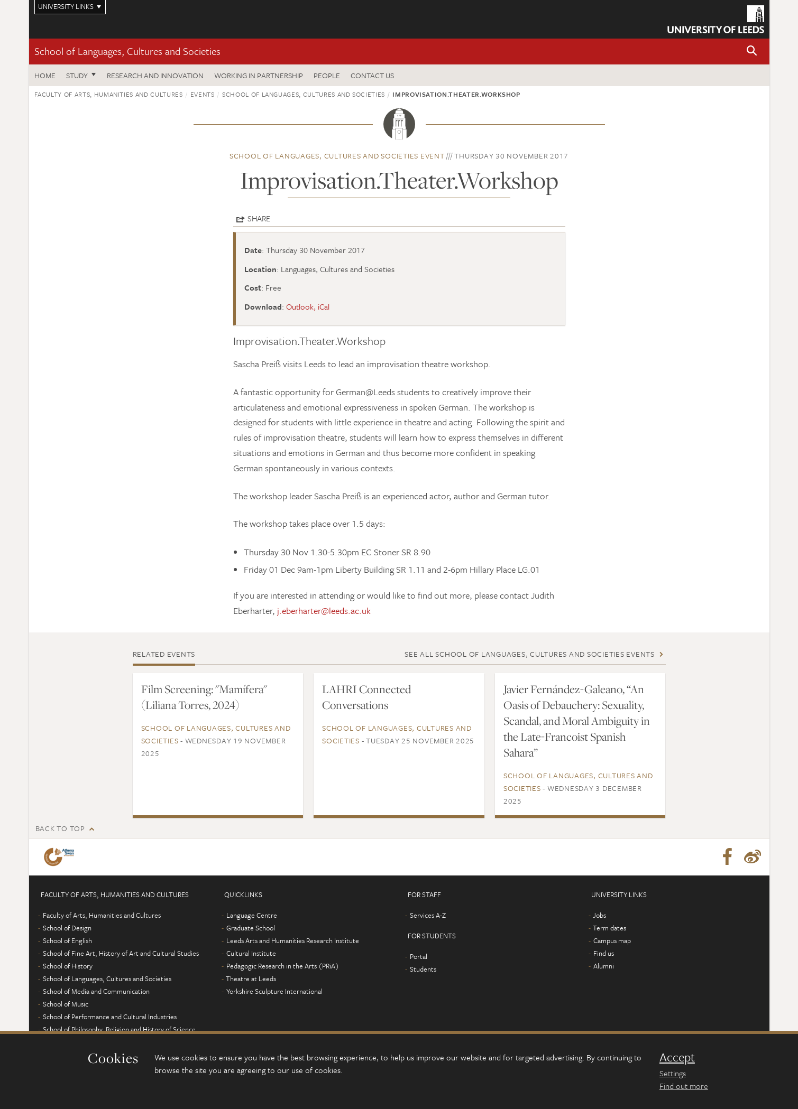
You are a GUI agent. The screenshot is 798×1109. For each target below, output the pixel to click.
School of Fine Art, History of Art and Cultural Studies (121, 953)
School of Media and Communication (96, 991)
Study (77, 75)
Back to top (60, 828)
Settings (672, 1073)
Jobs (599, 915)
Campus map (612, 940)
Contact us (372, 75)
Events (202, 94)
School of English (67, 940)
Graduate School (250, 927)
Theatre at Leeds (251, 978)
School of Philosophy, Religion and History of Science (119, 1029)
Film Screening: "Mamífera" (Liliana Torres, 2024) (204, 697)
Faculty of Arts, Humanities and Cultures (108, 94)
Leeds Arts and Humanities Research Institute (292, 940)
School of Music (65, 1004)
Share (258, 218)
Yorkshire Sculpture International (274, 991)
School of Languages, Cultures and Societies (127, 51)
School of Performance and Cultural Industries (110, 1016)
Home (45, 75)
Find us (603, 953)
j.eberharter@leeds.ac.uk (324, 610)
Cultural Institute (251, 953)
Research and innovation (155, 75)
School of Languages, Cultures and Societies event (337, 155)
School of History (68, 966)
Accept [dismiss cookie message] (677, 1057)
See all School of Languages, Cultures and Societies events (530, 653)
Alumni (603, 966)
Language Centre (251, 915)
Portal (418, 956)
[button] (752, 51)
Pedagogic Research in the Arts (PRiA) (282, 966)
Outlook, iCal (307, 306)
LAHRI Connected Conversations (366, 697)
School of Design (67, 927)
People (327, 75)
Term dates (609, 927)
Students (423, 969)
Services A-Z (428, 915)
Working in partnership (258, 75)
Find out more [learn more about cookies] (683, 1086)
